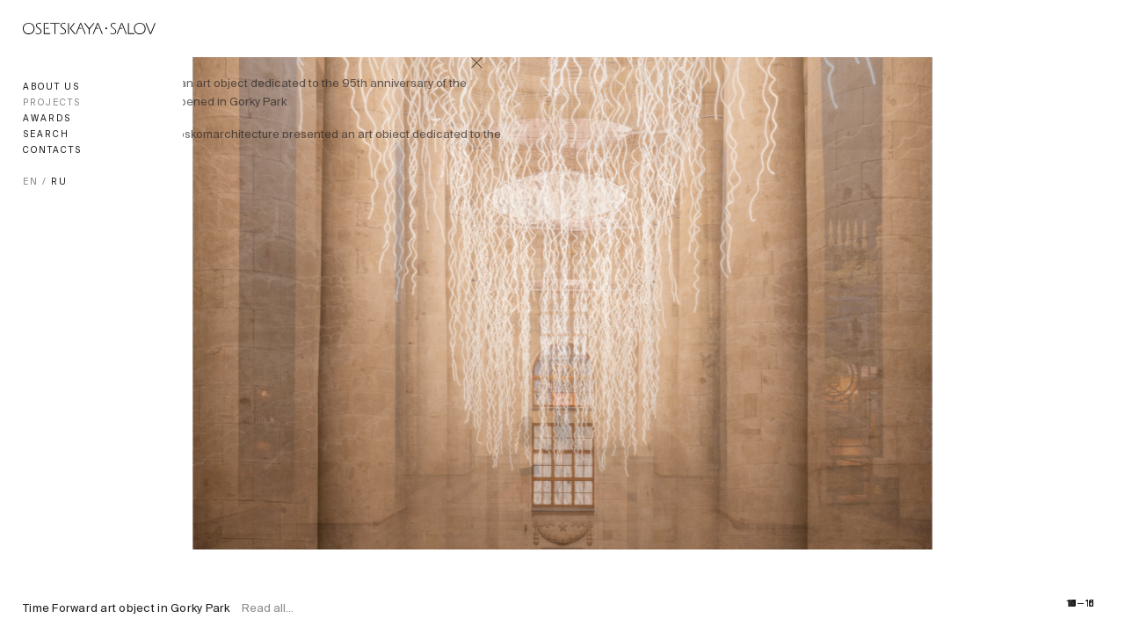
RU (59, 182)
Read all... (268, 609)
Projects (52, 103)
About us (51, 87)
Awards (47, 119)
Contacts (52, 150)
